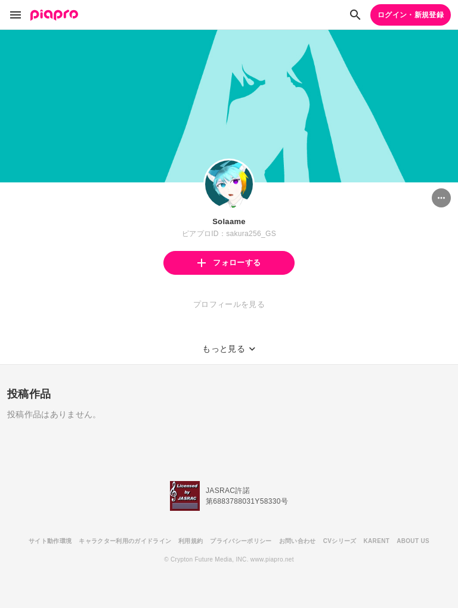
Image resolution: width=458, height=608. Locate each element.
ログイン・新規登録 (410, 15)
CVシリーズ (340, 541)
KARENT (377, 541)
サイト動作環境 (50, 541)
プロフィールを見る (229, 304)
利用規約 (190, 541)
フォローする (229, 262)
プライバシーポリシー (240, 541)
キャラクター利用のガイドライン (125, 541)
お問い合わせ (297, 541)
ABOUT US (413, 541)
